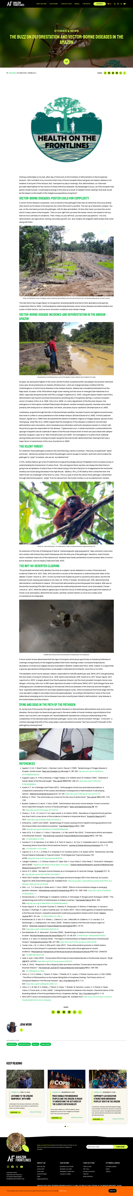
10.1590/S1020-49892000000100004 (91, 935)
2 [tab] (67, 1126)
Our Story (40, 1169)
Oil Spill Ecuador (89, 1171)
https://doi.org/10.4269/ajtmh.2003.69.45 (43, 929)
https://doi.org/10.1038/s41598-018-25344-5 (45, 819)
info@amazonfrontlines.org (15, 1179)
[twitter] (121, 4)
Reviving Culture (66, 1169)
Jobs (38, 1176)
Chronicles (31, 73)
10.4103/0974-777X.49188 (36, 848)
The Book (86, 4)
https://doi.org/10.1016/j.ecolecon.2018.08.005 (79, 942)
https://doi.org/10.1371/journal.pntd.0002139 (46, 858)
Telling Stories (65, 1174)
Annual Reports (42, 1179)
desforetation (24, 1044)
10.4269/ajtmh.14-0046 (35, 971)
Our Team (40, 1171)
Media (77, 4)
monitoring (45, 1044)
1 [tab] (65, 1126)
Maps (107, 1169)
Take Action (66, 4)
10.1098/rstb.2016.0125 (35, 955)
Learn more (62, 1191)
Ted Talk (86, 1169)
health (35, 1044)
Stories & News (111, 1166)
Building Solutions (66, 1166)
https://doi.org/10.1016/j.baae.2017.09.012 (42, 810)
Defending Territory (67, 1171)
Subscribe (120, 1147)
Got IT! (112, 1191)
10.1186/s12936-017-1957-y (52, 916)
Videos (108, 1171)
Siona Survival (88, 1176)
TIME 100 (85, 1174)
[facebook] (118, 4)
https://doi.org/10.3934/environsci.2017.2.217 (83, 794)
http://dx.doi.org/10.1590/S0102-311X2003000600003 (48, 829)
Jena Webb (12, 73)
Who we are (41, 4)
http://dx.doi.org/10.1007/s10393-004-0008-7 (43, 874)
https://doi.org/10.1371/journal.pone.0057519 (55, 961)
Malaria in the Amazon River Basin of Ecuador (52, 865)
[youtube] (124, 4)
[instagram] (114, 4)
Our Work (54, 4)
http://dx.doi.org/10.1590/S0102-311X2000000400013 (47, 903)
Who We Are (41, 1166)
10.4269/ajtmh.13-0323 (35, 839)
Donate (100, 4)
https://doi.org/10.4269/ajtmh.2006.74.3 (42, 984)
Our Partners (42, 1174)
